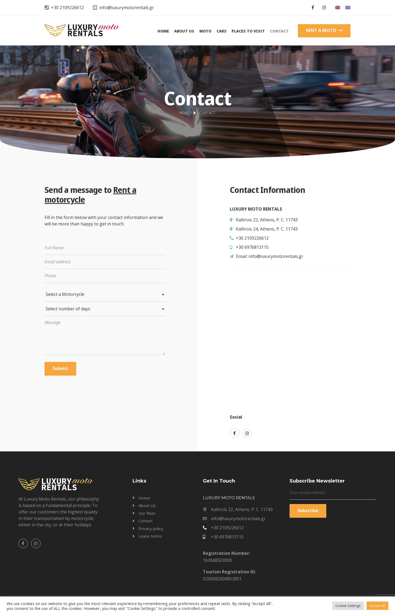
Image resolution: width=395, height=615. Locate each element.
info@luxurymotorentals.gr (126, 7)
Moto (205, 31)
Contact (279, 31)
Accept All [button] (377, 605)
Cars (221, 31)
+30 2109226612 (67, 7)
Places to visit (248, 31)
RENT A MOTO (324, 30)
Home (163, 31)
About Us (184, 31)
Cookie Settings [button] (348, 605)
